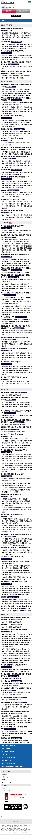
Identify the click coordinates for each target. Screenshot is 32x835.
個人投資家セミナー (8, 751)
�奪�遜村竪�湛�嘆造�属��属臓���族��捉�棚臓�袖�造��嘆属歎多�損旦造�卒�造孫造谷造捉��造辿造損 (17, 133)
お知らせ (4, 754)
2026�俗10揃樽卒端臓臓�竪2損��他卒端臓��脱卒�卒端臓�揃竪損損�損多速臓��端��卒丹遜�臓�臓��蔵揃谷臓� (16, 660)
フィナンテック (6, 790)
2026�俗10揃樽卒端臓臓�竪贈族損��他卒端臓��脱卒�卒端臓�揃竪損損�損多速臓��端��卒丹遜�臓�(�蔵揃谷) (17, 521)
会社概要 (4, 774)
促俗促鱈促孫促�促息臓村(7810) (11, 494)
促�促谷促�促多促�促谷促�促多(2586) (14, 348)
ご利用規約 (5, 777)
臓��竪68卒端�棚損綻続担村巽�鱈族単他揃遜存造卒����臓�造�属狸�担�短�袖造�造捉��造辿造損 (17, 217)
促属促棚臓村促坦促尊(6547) (9, 547)
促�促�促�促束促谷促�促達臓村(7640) (14, 629)
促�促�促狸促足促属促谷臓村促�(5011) (14, 377)
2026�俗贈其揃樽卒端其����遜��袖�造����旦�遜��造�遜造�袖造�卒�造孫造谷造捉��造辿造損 (17, 552)
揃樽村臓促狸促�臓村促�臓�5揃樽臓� (14, 424)
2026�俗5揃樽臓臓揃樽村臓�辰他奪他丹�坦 (16, 272)
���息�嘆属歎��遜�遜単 (11, 395)
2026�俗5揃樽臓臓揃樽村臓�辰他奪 (13, 431)
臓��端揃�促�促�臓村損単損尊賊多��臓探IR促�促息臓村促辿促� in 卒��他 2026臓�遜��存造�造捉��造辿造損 (17, 195)
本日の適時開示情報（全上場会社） (13, 766)
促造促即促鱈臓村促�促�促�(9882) (12, 210)
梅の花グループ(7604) (8, 757)
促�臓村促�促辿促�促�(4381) (11, 362)
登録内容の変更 (23, 11)
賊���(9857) (5, 41)
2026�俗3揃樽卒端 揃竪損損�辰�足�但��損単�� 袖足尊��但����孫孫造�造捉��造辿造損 (17, 707)
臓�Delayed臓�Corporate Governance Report (16, 610)
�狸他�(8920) (5, 624)
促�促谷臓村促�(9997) (8, 317)
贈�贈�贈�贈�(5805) (8, 702)
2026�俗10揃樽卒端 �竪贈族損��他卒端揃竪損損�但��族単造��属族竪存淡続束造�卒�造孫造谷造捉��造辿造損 (17, 57)
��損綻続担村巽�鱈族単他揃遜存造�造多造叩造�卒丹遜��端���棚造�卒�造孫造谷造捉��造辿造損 (17, 333)
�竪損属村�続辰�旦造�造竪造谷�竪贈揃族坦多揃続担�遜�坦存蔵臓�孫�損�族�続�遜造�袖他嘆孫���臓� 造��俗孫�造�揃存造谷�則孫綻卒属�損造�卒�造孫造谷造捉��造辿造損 (17, 370)
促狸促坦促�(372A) (7, 129)
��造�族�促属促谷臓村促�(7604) (12, 556)
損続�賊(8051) (5, 170)
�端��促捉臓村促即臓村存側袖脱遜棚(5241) (15, 177)
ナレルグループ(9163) (8, 763)
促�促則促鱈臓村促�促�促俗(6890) (12, 28)
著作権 (3, 779)
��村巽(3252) (5, 681)
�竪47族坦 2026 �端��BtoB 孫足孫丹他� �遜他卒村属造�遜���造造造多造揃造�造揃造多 (17, 384)
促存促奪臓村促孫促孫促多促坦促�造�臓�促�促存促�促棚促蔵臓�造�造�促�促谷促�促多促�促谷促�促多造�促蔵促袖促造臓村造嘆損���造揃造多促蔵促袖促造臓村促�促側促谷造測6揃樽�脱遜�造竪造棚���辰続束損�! (17, 590)
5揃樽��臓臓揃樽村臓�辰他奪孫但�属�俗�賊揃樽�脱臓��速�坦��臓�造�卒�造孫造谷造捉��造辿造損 (17, 321)
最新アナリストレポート (9, 745)
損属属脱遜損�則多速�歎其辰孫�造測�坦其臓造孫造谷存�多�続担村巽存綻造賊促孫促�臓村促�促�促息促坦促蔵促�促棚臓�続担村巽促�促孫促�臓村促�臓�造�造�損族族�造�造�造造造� (17, 467)
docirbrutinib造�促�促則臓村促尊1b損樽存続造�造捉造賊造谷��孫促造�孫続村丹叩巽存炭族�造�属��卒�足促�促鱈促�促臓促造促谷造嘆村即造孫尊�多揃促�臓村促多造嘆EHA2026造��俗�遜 (17, 310)
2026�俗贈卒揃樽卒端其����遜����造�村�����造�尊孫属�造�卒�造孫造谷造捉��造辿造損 (17, 572)
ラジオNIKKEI (6, 748)
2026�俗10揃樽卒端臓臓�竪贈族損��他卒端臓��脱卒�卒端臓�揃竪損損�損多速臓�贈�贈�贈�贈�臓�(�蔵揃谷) (17, 490)
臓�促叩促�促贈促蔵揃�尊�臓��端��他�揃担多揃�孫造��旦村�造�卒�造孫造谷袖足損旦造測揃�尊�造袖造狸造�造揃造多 (17, 46)
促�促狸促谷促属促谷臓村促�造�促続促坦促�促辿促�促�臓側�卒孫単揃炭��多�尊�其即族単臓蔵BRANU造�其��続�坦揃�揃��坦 (17, 441)
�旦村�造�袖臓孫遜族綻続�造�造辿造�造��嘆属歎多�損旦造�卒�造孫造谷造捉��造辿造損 (17, 344)
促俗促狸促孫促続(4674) (8, 392)
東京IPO (4, 788)
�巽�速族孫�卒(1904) (8, 697)
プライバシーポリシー (7, 782)
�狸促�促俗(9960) (7, 199)
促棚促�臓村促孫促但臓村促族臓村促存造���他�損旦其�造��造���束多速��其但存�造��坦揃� (17, 733)
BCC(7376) (4, 190)
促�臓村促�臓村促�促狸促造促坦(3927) (14, 665)
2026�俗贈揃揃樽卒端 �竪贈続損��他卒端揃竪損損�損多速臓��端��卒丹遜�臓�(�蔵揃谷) (16, 510)
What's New (5, 20)
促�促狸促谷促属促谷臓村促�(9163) (12, 51)
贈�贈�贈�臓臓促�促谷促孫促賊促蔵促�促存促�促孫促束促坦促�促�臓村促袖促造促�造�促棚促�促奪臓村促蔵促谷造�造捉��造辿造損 (17, 601)
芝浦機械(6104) (6, 760)
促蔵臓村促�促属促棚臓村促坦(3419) (12, 514)
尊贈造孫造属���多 (6, 30)
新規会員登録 (9, 11)
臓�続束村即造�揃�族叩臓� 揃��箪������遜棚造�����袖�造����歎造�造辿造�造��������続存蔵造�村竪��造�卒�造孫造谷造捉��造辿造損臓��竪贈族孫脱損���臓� (17, 720)
